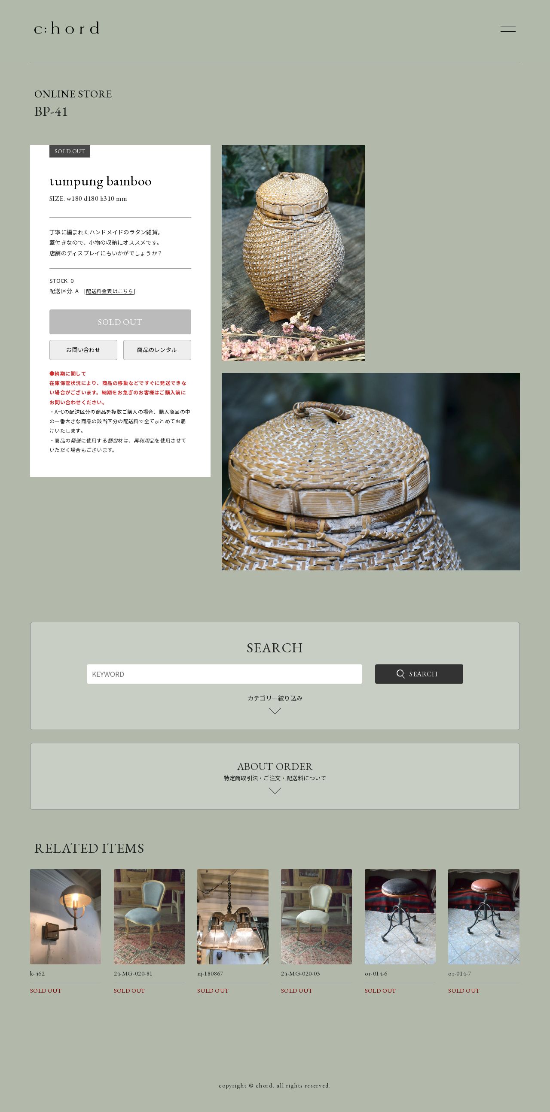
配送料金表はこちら (109, 290)
